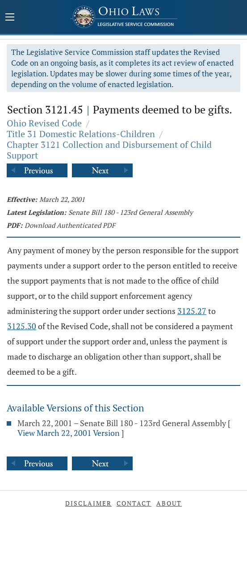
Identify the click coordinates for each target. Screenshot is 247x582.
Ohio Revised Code (44, 123)
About (169, 503)
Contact (134, 503)
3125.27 (191, 311)
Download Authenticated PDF (70, 225)
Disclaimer (88, 503)
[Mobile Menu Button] (9, 17)
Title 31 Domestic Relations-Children (81, 134)
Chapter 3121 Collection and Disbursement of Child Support (109, 149)
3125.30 (21, 326)
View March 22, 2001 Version (68, 432)
